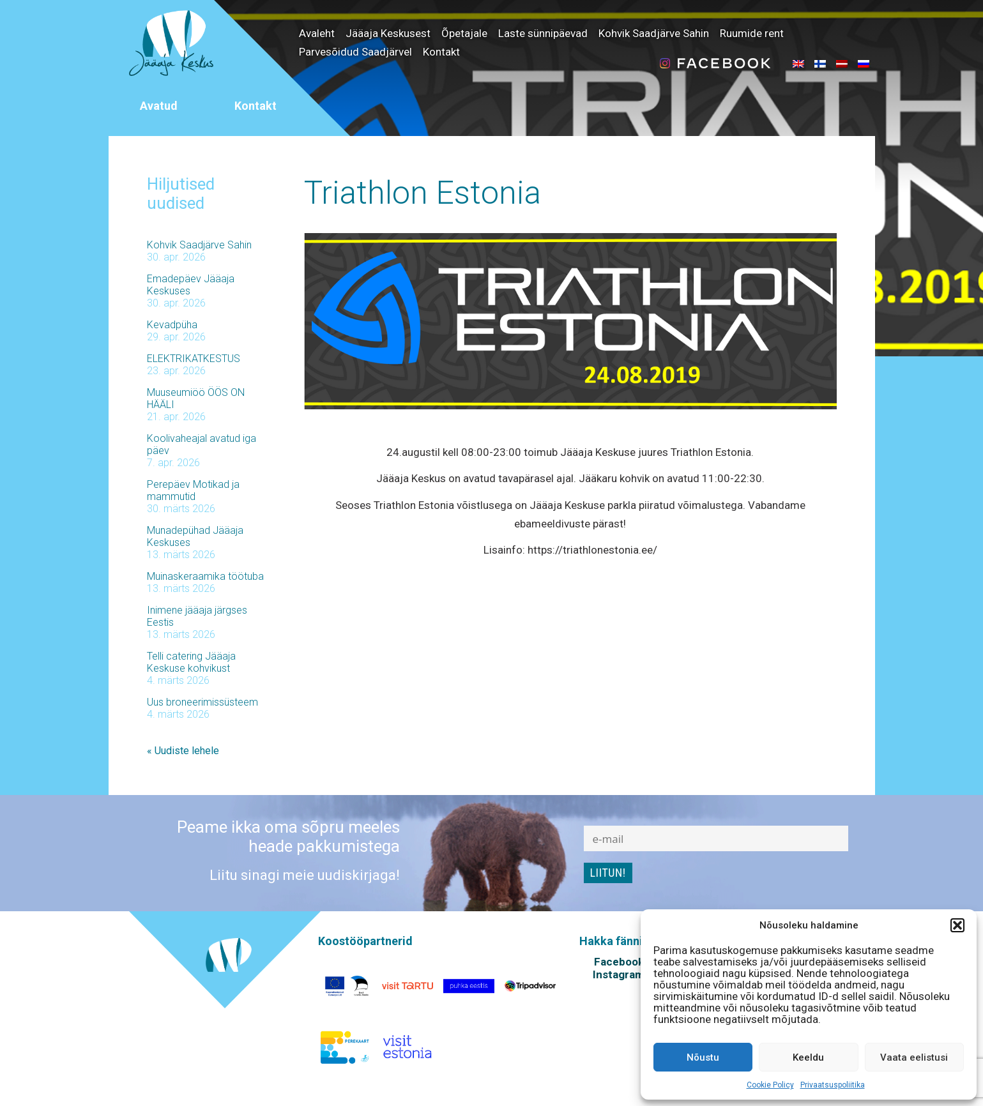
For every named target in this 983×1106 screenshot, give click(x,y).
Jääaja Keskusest (388, 33)
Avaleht (317, 33)
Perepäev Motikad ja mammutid (193, 490)
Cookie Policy (770, 1084)
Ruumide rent (752, 33)
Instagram (618, 974)
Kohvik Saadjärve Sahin (653, 33)
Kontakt (441, 51)
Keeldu (808, 1057)
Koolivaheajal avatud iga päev (201, 444)
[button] (957, 925)
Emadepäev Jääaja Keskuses (190, 285)
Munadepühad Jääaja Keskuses (195, 536)
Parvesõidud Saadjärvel (355, 51)
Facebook (619, 961)
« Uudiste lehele (183, 751)
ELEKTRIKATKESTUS (193, 358)
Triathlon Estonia (422, 192)
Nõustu (703, 1057)
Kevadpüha (172, 325)
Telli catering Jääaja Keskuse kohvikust (191, 662)
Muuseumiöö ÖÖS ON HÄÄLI (196, 398)
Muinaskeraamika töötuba (205, 576)
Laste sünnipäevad (543, 33)
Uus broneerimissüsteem (202, 702)
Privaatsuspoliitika (832, 1084)
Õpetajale (464, 33)
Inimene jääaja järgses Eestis (197, 616)
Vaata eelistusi (914, 1057)
